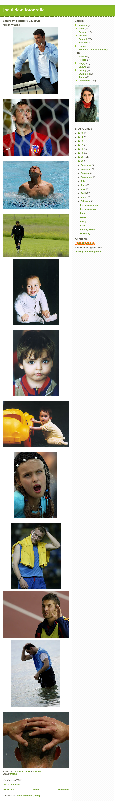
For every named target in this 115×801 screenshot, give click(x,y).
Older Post (63, 789)
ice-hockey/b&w (88, 209)
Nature (82, 56)
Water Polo (84, 80)
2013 (81, 141)
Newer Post (8, 789)
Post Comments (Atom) (28, 795)
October (85, 173)
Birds (81, 28)
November (86, 169)
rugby (83, 221)
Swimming (84, 74)
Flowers (83, 35)
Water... (84, 217)
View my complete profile (88, 251)
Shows (82, 67)
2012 (81, 145)
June (83, 185)
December (86, 165)
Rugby (82, 63)
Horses (82, 46)
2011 (81, 149)
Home (36, 789)
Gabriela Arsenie (86, 243)
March (84, 197)
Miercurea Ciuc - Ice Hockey (93, 49)
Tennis (82, 77)
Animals (83, 25)
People (13, 774)
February (86, 201)
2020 (81, 133)
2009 (81, 157)
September (87, 177)
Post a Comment (11, 784)
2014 (81, 137)
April (83, 193)
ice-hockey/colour (89, 205)
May (83, 189)
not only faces (87, 229)
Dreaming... (86, 233)
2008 (81, 161)
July (83, 181)
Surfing (83, 70)
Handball (83, 42)
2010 (81, 153)
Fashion (83, 32)
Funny (83, 213)
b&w (82, 225)
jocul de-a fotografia (24, 9)
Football (83, 39)
